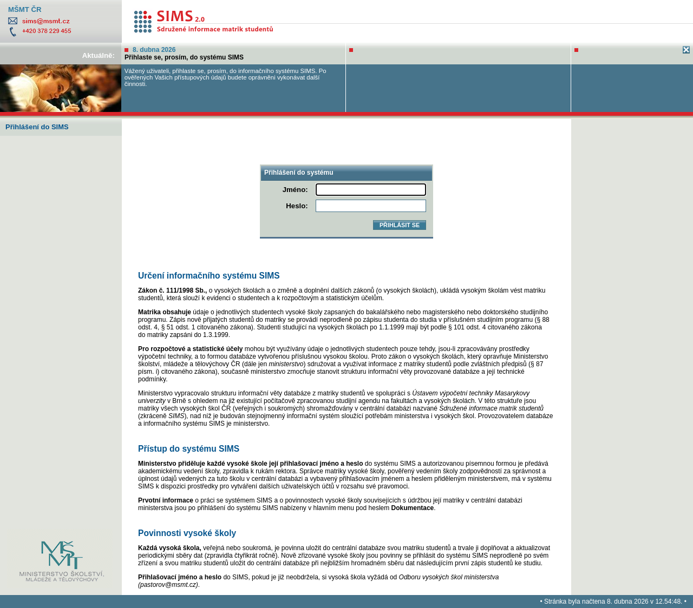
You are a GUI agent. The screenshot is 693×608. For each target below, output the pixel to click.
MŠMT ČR (25, 9)
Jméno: (295, 190)
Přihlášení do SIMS (37, 127)
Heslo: (297, 206)
